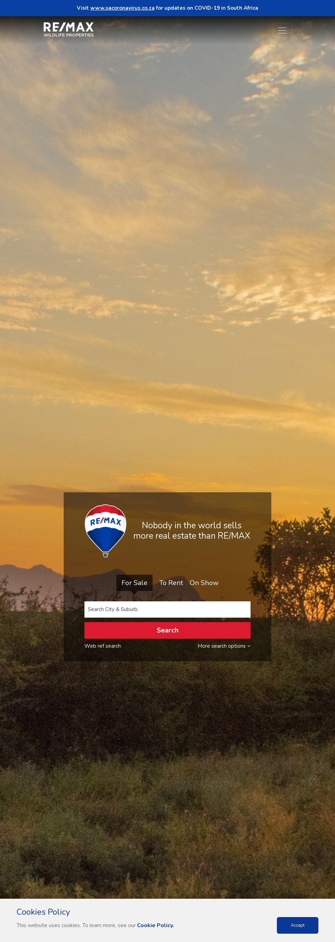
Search (168, 630)
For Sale (134, 582)
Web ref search (102, 646)
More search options (224, 646)
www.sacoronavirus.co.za (122, 8)
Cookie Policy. (155, 925)
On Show (204, 582)
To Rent (171, 582)
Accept (298, 925)
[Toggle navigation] (282, 30)
